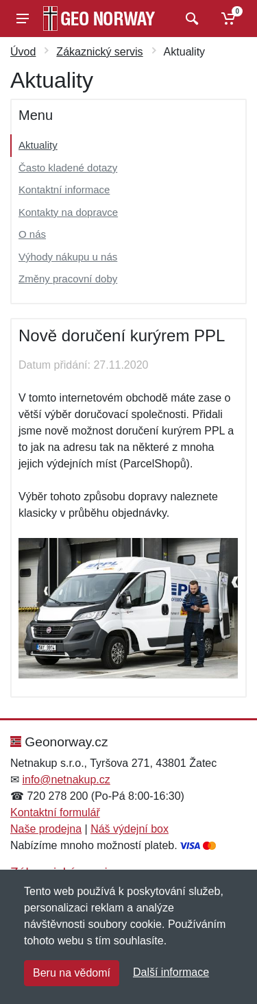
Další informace (171, 972)
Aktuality (38, 145)
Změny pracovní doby (68, 278)
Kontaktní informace (64, 189)
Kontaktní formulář (55, 812)
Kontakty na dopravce (68, 212)
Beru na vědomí (71, 973)
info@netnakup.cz (66, 779)
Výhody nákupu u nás (68, 256)
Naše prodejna (46, 829)
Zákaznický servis (99, 52)
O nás (32, 234)
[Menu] (22, 18)
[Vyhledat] (190, 18)
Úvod (23, 52)
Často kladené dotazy (68, 167)
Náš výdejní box (129, 829)
